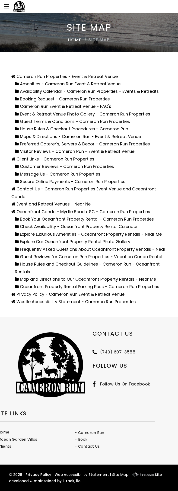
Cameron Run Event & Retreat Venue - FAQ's (65, 106)
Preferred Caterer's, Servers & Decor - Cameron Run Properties (85, 144)
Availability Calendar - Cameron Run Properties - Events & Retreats (89, 91)
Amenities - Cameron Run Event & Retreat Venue (70, 84)
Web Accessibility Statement (82, 474)
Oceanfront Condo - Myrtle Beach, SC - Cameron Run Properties (83, 212)
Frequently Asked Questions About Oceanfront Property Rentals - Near (92, 249)
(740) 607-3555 (117, 342)
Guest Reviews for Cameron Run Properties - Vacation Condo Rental (91, 257)
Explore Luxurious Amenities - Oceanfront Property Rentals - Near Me (91, 234)
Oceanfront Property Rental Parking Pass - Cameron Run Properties (89, 286)
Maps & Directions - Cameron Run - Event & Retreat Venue (80, 136)
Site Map (120, 474)
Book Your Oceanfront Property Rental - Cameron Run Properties (87, 219)
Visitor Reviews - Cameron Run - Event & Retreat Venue (77, 151)
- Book (55, 439)
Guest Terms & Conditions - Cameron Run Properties (75, 121)
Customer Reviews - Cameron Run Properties (67, 166)
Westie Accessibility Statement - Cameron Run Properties (76, 302)
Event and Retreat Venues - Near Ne (53, 204)
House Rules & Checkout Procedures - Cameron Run (74, 129)
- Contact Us (61, 446)
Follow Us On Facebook (125, 374)
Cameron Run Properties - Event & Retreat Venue (67, 76)
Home (74, 40)
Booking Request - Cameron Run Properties (65, 99)
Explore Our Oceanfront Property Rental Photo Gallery (75, 241)
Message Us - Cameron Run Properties (60, 174)
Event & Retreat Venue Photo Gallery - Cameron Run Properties (85, 114)
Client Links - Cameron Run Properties (55, 159)
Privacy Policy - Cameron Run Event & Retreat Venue (70, 294)
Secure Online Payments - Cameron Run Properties (72, 181)
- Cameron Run (63, 432)
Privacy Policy (38, 474)
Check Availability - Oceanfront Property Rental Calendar (79, 226)
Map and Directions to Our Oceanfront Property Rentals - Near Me (88, 279)
